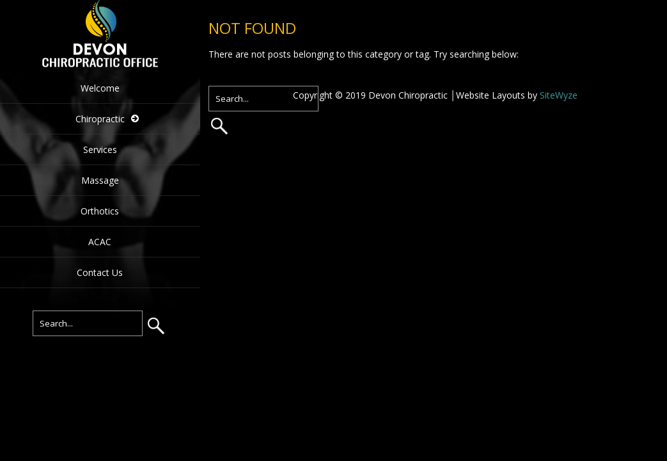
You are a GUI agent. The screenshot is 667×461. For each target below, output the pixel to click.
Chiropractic (100, 119)
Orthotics (100, 211)
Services (100, 149)
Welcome (100, 88)
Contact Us (100, 272)
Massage (100, 180)
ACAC (99, 242)
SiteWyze (558, 95)
